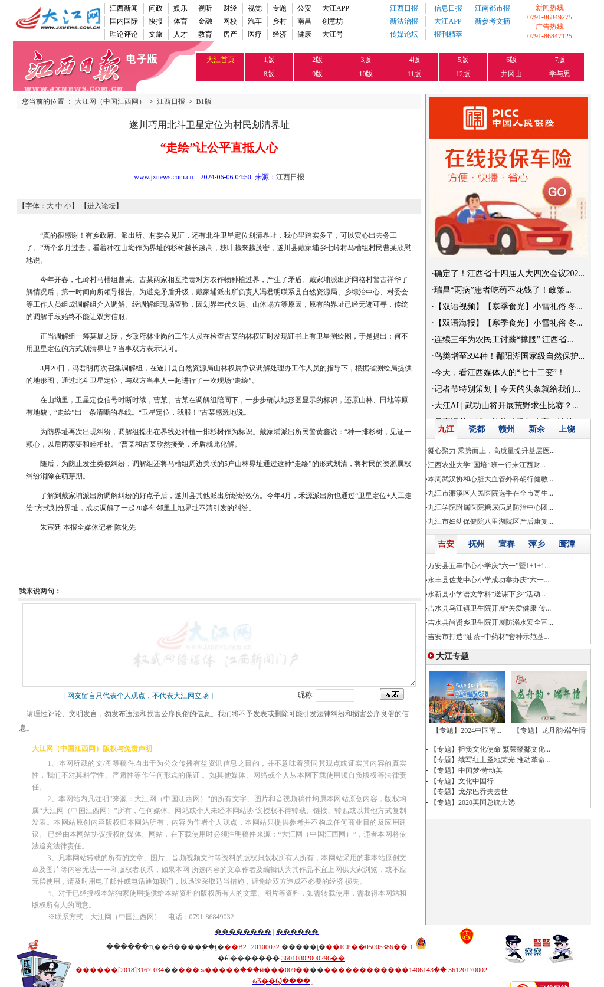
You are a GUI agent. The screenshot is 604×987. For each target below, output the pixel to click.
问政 (156, 8)
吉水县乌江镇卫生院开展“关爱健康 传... (489, 608)
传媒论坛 (404, 34)
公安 (304, 8)
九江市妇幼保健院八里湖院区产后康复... (490, 521)
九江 (446, 429)
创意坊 (332, 21)
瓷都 (476, 429)
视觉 (255, 8)
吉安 (446, 544)
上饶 (567, 429)
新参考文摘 (492, 21)
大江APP (335, 8)
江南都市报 (492, 8)
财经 (230, 8)
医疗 (255, 34)
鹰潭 (567, 544)
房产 (230, 34)
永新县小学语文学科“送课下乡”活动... (487, 594)
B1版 (204, 101)
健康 (304, 34)
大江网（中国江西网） (110, 101)
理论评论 (124, 34)
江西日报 (404, 8)
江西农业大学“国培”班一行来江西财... (487, 465)
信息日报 (448, 8)
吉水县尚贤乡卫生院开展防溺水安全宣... (490, 622)
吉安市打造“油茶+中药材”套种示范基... (488, 636)
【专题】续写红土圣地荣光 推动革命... (490, 760)
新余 (536, 429)
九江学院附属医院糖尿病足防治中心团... (490, 507)
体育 (180, 21)
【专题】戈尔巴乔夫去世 (469, 792)
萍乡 (536, 544)
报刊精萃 (448, 34)
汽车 (255, 21)
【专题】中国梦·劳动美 (466, 770)
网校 (230, 21)
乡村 (280, 21)
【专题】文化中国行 (462, 781)
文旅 (156, 34)
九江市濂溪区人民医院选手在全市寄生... (490, 493)
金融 (205, 21)
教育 (205, 34)
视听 (205, 8)
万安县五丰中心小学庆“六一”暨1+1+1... (489, 566)
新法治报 (404, 21)
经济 (280, 34)
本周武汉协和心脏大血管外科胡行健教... (490, 479)
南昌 (304, 21)
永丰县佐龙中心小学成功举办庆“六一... (488, 580)
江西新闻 (124, 8)
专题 (280, 8)
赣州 (506, 429)
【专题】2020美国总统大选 (472, 802)
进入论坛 (101, 206)
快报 (156, 21)
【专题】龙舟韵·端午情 (549, 730)
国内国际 (124, 21)
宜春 (506, 544)
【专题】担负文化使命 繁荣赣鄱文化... (490, 749)
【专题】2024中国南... (466, 730)
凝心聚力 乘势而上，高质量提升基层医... (491, 451)
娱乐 (180, 8)
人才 (180, 34)
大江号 (332, 34)
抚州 (476, 544)
